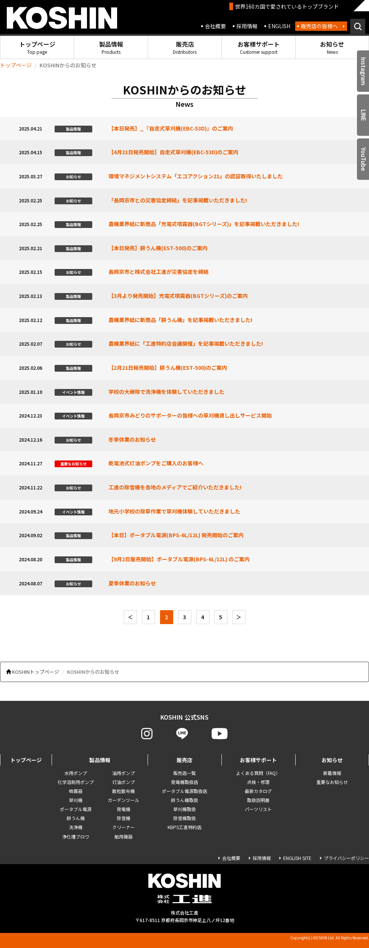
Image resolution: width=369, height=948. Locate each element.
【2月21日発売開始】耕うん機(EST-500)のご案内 (167, 367)
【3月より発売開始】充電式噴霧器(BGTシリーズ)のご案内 (178, 295)
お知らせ (332, 47)
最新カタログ (258, 791)
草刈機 (75, 800)
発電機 (123, 809)
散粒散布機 (123, 791)
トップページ (37, 47)
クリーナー (123, 827)
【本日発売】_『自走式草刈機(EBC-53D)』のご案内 (170, 128)
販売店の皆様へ (319, 26)
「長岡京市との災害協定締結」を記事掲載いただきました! (177, 200)
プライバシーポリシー (346, 858)
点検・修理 (258, 782)
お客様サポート (259, 47)
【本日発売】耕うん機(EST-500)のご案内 (157, 248)
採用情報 (247, 26)
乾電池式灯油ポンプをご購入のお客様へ (155, 463)
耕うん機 (76, 818)
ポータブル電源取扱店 (184, 791)
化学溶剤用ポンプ (76, 782)
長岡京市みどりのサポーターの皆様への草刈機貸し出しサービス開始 (190, 415)
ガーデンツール (123, 800)
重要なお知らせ (332, 782)
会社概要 (215, 26)
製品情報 (111, 47)
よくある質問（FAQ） (258, 773)
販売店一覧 (184, 773)
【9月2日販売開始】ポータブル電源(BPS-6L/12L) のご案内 (179, 559)
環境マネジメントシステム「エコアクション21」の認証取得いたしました (195, 176)
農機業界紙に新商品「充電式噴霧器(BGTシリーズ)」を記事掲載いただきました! (203, 224)
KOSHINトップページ (35, 671)
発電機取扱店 (184, 782)
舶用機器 (123, 836)
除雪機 (123, 818)
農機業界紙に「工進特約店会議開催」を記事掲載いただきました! (185, 343)
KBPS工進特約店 (184, 827)
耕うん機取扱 (184, 800)
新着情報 (332, 773)
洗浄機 (75, 827)
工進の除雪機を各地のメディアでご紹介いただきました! (174, 487)
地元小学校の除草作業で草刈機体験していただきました (174, 511)
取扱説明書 (258, 800)
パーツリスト (258, 809)
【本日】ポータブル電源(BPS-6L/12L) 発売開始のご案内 (176, 535)
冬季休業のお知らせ (132, 439)
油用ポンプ (123, 773)
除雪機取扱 (184, 818)
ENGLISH (279, 26)
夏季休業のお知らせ (132, 583)
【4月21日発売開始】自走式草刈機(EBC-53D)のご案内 (173, 152)
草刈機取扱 (184, 809)
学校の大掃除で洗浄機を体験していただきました (166, 391)
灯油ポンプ (123, 782)
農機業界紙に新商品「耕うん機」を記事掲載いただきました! (180, 320)
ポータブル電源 (75, 809)
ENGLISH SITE (297, 858)
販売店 (185, 47)
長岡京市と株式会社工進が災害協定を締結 (158, 271)
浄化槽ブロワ (75, 836)
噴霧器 (75, 791)
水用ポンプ (75, 773)
